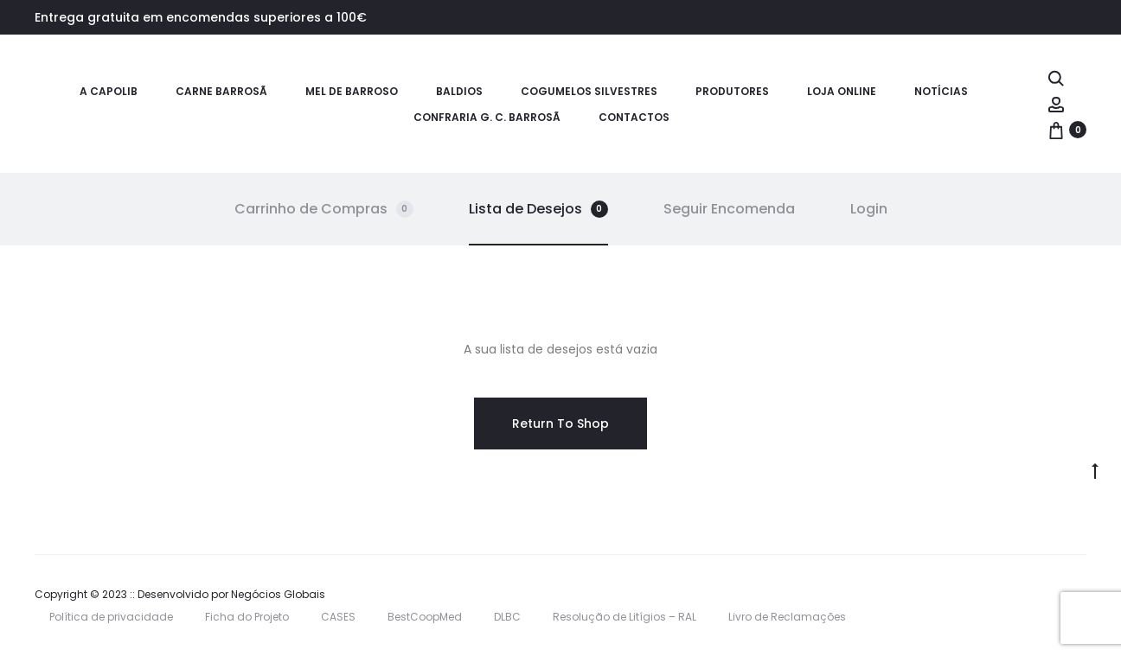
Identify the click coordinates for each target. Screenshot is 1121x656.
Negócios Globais (278, 594)
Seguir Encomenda (729, 209)
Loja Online (841, 91)
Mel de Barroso (351, 91)
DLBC (507, 616)
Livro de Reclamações (787, 616)
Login (868, 209)
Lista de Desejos (538, 209)
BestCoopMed (425, 616)
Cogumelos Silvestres (589, 91)
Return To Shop (560, 423)
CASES (338, 616)
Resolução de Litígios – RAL (624, 616)
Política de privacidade (111, 616)
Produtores (732, 91)
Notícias (941, 91)
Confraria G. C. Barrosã (486, 117)
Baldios (459, 91)
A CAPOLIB (109, 91)
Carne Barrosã (221, 91)
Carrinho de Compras (323, 209)
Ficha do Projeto (247, 616)
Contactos (634, 117)
